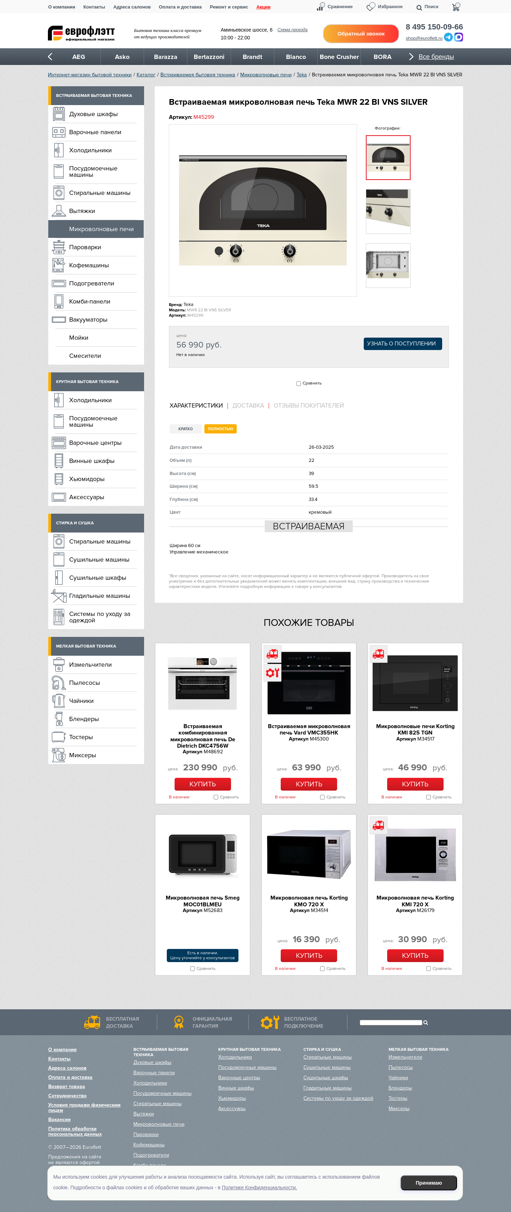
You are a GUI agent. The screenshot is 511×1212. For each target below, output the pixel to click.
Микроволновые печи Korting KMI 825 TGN (415, 729)
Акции (263, 7)
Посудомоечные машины (93, 171)
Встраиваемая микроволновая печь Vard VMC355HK (309, 729)
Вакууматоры (88, 319)
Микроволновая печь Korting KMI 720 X (415, 901)
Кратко (185, 429)
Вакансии (59, 1120)
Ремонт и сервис (229, 7)
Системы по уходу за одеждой (99, 617)
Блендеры (84, 719)
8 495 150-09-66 (434, 27)
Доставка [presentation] (248, 406)
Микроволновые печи (266, 75)
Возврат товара (66, 1086)
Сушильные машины (99, 559)
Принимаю (429, 1183)
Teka (302, 75)
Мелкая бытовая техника (86, 646)
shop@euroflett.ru (424, 38)
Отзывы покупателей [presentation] (309, 406)
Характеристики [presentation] (196, 406)
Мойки (78, 338)
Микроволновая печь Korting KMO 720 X (309, 901)
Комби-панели (89, 301)
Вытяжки (82, 211)
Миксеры (82, 755)
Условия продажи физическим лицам (84, 1107)
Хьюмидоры (87, 479)
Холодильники (90, 150)
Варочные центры (95, 443)
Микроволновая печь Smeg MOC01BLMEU (203, 901)
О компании (61, 7)
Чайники (81, 701)
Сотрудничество (67, 1096)
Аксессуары (86, 497)
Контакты (94, 7)
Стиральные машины (100, 193)
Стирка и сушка (75, 523)
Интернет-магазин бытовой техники (90, 75)
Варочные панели (95, 132)
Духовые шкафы (93, 114)
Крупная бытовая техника (87, 381)
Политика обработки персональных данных (75, 1131)
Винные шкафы (92, 461)
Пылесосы (84, 683)
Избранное (390, 6)
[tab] (199, 406)
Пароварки (85, 247)
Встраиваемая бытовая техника (197, 75)
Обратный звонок (360, 34)
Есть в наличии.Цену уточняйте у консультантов (202, 955)
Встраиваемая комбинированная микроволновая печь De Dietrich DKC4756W (202, 736)
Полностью (220, 429)
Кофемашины (89, 265)
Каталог (146, 75)
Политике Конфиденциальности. (259, 1187)
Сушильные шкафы (97, 578)
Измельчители (90, 664)
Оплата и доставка (180, 7)
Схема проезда (293, 29)
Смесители (85, 356)
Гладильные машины (99, 596)
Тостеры (81, 737)
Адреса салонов (131, 7)
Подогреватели (91, 283)
